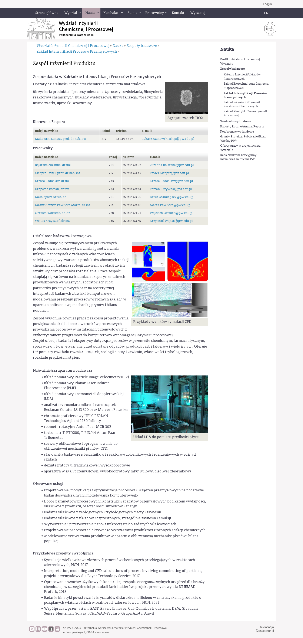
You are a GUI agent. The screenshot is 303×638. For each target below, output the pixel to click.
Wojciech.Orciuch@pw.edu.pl (171, 213)
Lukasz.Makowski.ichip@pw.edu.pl (168, 139)
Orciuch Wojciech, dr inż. (53, 213)
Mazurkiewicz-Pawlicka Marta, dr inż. (63, 205)
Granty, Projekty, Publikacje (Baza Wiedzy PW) (243, 139)
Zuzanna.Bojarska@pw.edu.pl (172, 165)
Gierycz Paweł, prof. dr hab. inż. (58, 173)
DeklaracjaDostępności (265, 628)
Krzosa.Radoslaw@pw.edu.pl (171, 181)
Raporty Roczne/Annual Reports (242, 126)
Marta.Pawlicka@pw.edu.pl (171, 205)
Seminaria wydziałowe (235, 121)
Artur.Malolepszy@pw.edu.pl (172, 197)
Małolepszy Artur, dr (50, 197)
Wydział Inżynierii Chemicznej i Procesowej (73, 45)
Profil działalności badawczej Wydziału (240, 62)
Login (267, 4)
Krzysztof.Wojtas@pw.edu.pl (171, 221)
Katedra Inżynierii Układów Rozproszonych (242, 77)
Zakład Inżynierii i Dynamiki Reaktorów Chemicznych (243, 104)
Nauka (227, 49)
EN (266, 13)
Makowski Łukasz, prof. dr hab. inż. (61, 139)
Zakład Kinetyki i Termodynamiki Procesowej (246, 114)
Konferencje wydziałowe (237, 132)
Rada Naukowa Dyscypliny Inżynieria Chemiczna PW (238, 157)
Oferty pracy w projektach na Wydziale (240, 148)
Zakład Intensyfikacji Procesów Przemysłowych (245, 95)
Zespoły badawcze (232, 69)
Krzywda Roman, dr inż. (52, 189)
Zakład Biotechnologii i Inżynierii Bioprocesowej (246, 86)
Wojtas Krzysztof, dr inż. (52, 221)
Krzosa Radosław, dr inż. (52, 181)
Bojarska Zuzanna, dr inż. (53, 165)
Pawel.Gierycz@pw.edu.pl (169, 173)
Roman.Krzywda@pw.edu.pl (171, 189)
